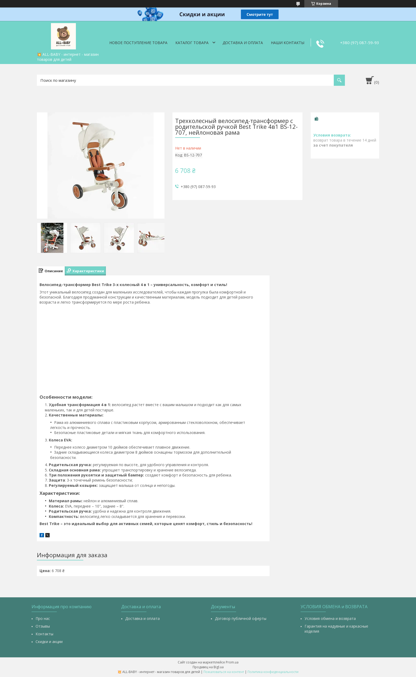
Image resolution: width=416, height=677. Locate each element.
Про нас (43, 618)
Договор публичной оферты (240, 618)
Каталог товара (192, 42)
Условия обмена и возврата (330, 618)
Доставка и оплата (243, 42)
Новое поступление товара (138, 42)
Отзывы (43, 626)
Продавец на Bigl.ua (208, 667)
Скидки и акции (49, 641)
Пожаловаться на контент (223, 672)
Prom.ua (232, 662)
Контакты (44, 633)
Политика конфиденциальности (273, 672)
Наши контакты (287, 42)
